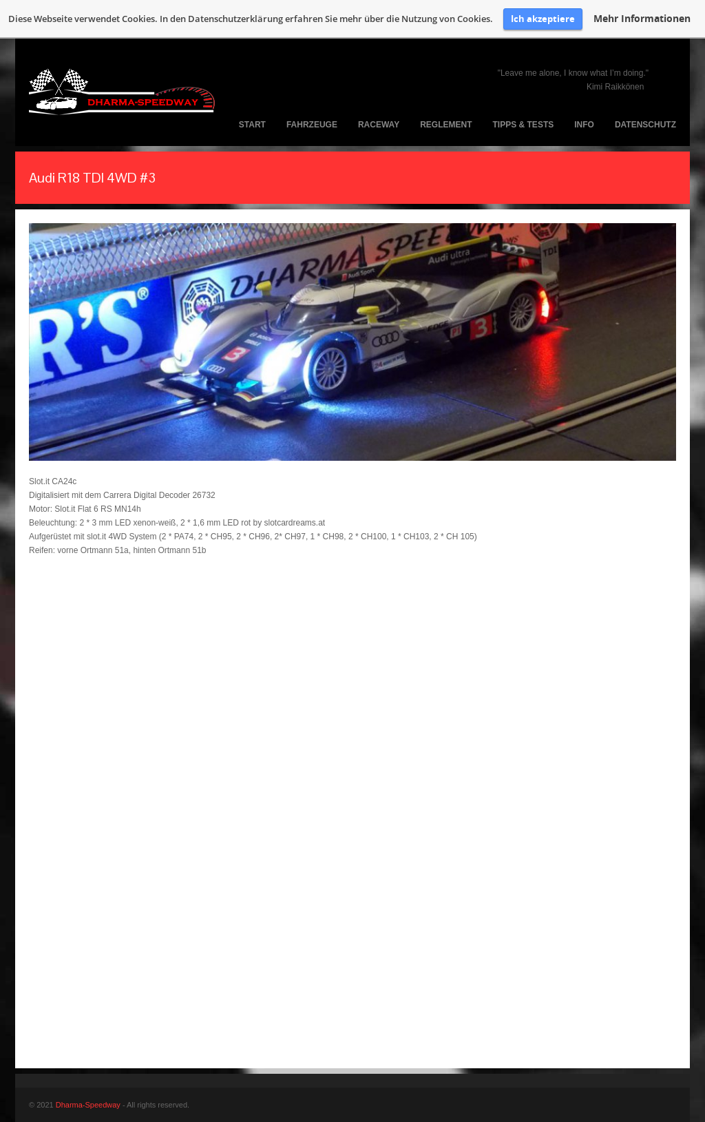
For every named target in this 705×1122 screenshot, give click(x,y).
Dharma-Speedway (88, 1105)
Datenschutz (645, 124)
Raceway (378, 124)
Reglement (446, 124)
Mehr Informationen (642, 18)
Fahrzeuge (311, 124)
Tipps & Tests (523, 124)
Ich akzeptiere (543, 18)
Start (252, 124)
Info (584, 124)
